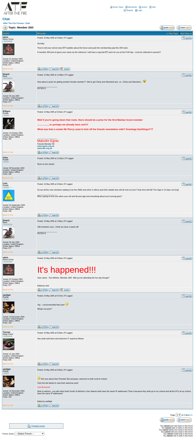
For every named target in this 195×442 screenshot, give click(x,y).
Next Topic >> (186, 34)
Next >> (188, 415)
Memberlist (131, 7)
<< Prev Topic (172, 34)
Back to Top (8, 69)
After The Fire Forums (13, 23)
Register (128, 10)
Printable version (38, 426)
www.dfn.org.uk (44, 148)
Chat (27, 23)
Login (138, 10)
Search (142, 7)
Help (152, 7)
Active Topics (116, 7)
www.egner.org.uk (45, 146)
